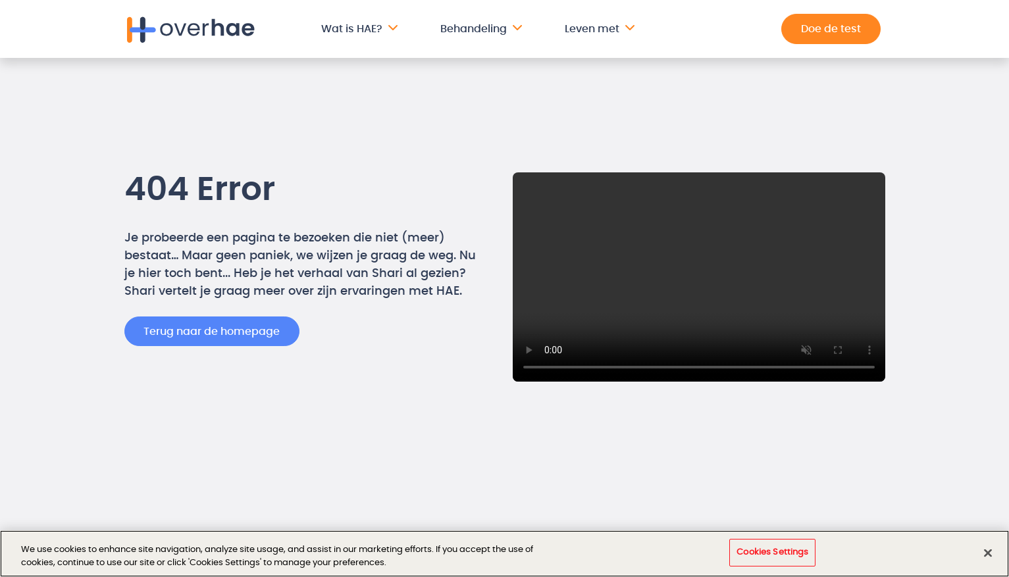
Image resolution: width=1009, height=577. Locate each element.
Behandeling (473, 29)
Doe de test (831, 29)
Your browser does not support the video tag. (699, 277)
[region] (504, 553)
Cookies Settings (772, 552)
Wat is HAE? (351, 29)
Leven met (592, 29)
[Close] (987, 552)
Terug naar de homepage (211, 331)
